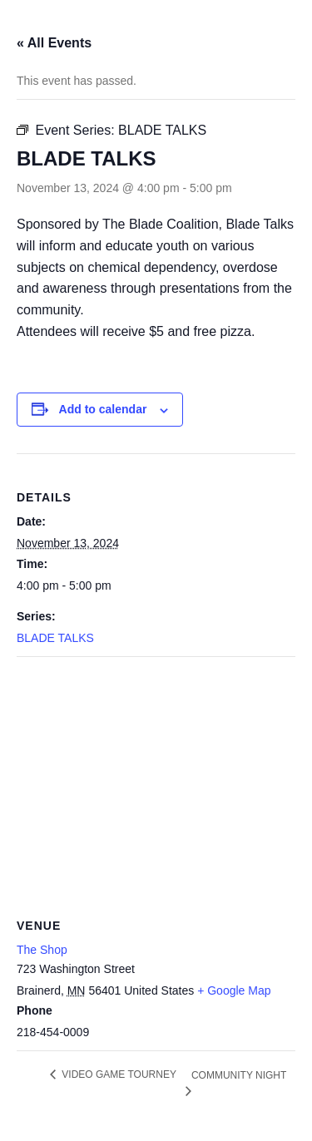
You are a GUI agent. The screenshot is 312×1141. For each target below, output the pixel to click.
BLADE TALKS (55, 638)
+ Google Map (233, 990)
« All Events (54, 43)
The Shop (42, 949)
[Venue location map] (156, 777)
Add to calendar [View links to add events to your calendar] (103, 409)
